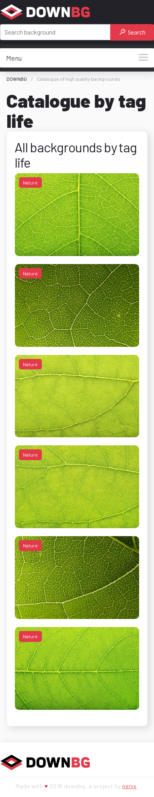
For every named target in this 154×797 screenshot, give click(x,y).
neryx (129, 786)
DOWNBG (16, 79)
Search (132, 32)
